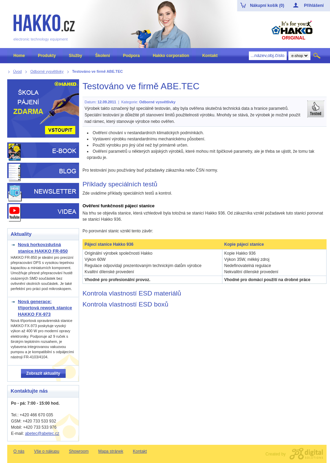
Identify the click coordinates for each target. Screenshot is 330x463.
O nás (18, 451)
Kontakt (140, 451)
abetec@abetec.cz (42, 433)
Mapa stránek (110, 451)
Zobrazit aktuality (43, 373)
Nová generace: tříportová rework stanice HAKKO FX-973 (45, 308)
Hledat (317, 55)
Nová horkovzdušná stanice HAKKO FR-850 (43, 247)
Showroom (78, 451)
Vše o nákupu (46, 451)
